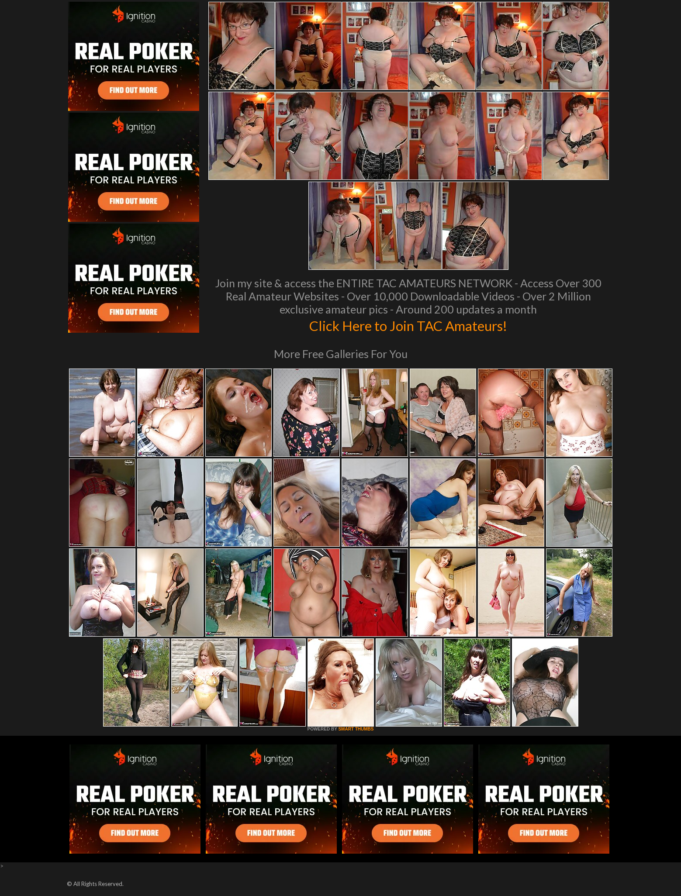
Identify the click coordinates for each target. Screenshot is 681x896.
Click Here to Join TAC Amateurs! (408, 325)
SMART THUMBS (355, 729)
